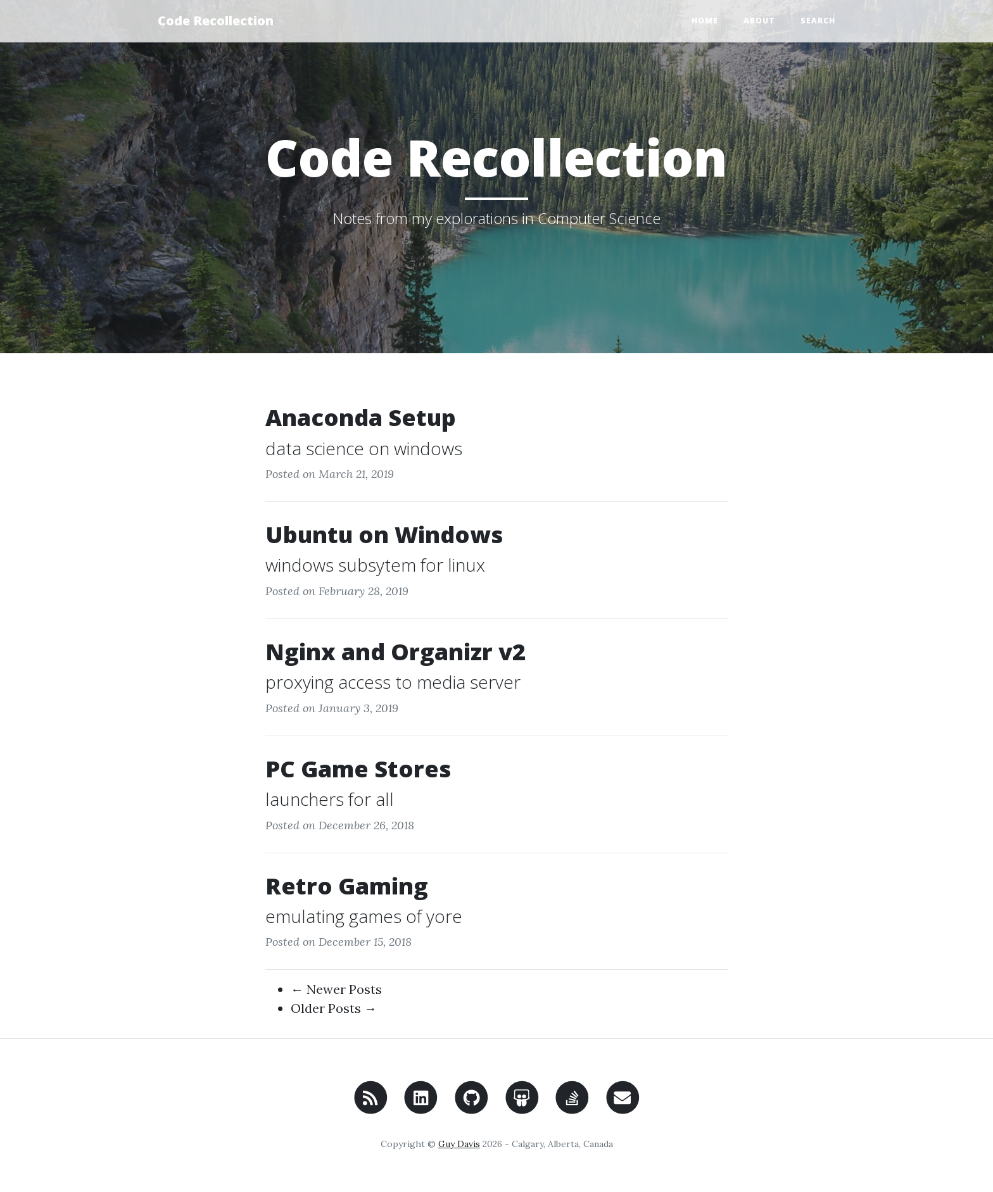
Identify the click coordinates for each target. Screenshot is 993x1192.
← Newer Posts (336, 989)
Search (817, 20)
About (759, 20)
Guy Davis (459, 1144)
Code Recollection (216, 20)
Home (705, 20)
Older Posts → (334, 1008)
